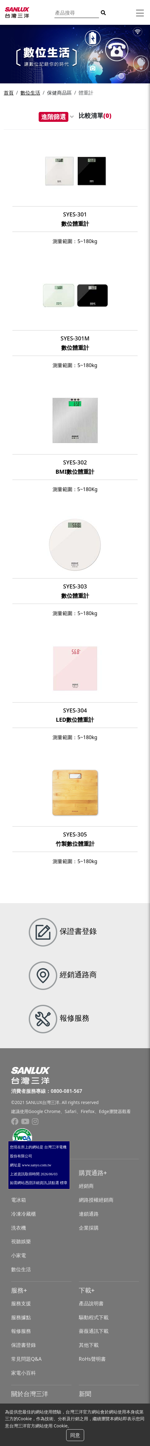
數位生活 (30, 92)
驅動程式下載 (94, 1317)
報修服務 (21, 1331)
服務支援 (21, 1303)
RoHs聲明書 (92, 1358)
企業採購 (89, 1227)
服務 (17, 1290)
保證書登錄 (23, 1345)
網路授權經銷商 (96, 1199)
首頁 (9, 92)
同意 (75, 1435)
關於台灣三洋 (29, 1394)
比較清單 (95, 115)
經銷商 (86, 1185)
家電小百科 (23, 1372)
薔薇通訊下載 (94, 1331)
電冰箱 (18, 1199)
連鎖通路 (89, 1213)
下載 (85, 1290)
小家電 (18, 1255)
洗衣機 (18, 1227)
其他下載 (89, 1345)
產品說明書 (91, 1303)
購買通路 (91, 1173)
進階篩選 (53, 117)
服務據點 (21, 1317)
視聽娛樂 (21, 1241)
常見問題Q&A (26, 1358)
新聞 (85, 1394)
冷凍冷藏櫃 (23, 1213)
